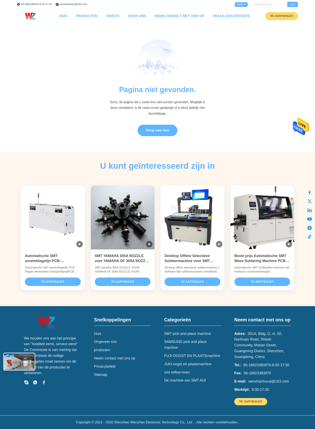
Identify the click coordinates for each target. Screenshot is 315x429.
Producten (86, 16)
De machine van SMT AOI (185, 380)
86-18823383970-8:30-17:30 (36, 4)
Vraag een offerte (231, 16)
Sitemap (100, 375)
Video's (113, 16)
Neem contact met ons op (179, 16)
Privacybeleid (105, 366)
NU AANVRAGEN (281, 15)
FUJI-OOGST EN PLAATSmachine (192, 356)
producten (102, 350)
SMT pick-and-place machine (187, 334)
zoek (292, 4)
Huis (63, 16)
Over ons (137, 16)
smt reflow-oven (177, 372)
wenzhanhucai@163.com (73, 4)
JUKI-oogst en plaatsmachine (187, 364)
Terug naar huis (158, 130)
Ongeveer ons (105, 342)
